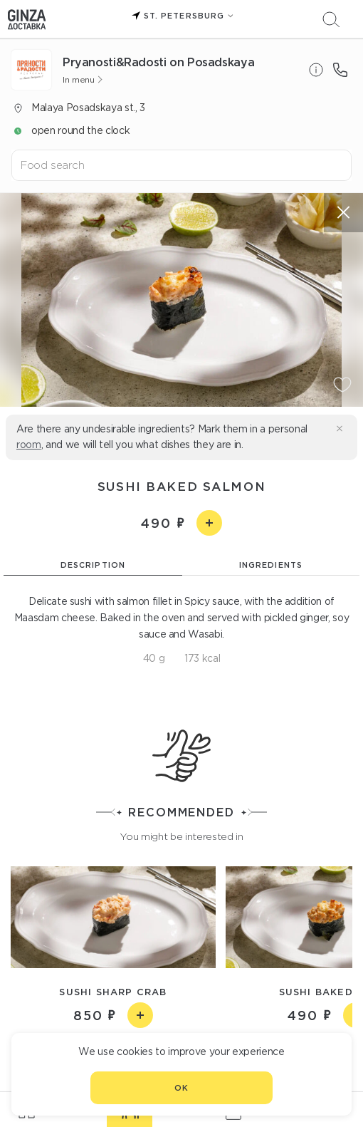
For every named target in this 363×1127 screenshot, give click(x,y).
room (28, 444)
